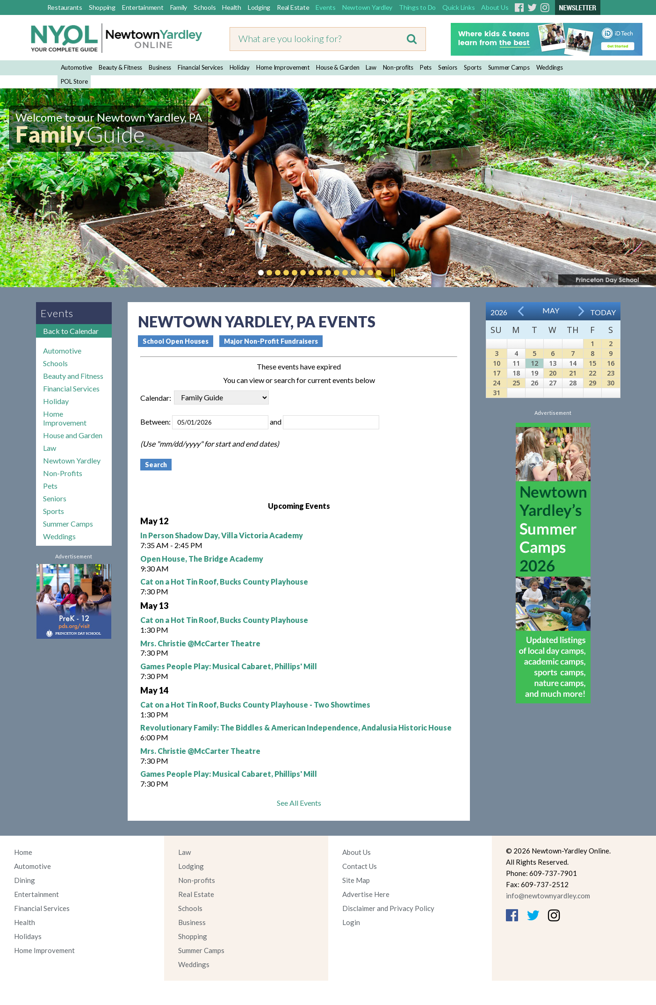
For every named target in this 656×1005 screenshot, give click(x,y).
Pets (426, 67)
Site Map (356, 880)
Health (231, 7)
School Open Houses (176, 341)
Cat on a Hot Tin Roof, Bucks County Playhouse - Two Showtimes (255, 704)
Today (603, 312)
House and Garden (72, 435)
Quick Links (458, 7)
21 (573, 373)
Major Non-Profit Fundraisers (271, 341)
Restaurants (64, 7)
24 (496, 382)
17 (496, 373)
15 (592, 363)
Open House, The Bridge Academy (201, 558)
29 (592, 382)
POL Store (74, 81)
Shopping (102, 7)
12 (534, 363)
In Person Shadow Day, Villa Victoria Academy (221, 535)
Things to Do (417, 7)
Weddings (549, 67)
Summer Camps (509, 67)
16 (610, 363)
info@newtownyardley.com (548, 895)
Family (178, 7)
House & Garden (338, 67)
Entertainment (143, 7)
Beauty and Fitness (73, 375)
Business (160, 67)
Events (326, 7)
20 (552, 373)
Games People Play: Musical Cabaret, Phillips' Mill (228, 666)
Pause (393, 272)
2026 (498, 312)
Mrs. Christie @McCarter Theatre (200, 643)
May (550, 310)
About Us (494, 7)
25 (516, 382)
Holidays (28, 936)
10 (496, 363)
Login (351, 922)
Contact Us (359, 866)
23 (610, 373)
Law (371, 67)
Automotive (77, 67)
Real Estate (293, 7)
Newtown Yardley (367, 7)
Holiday (240, 67)
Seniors (447, 67)
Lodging (259, 7)
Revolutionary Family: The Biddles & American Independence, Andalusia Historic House (296, 727)
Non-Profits (62, 473)
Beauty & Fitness (120, 67)
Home (23, 852)
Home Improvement (283, 67)
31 (496, 392)
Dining (24, 880)
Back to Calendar (71, 330)
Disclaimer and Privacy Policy (388, 908)
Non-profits (398, 67)
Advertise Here (365, 894)
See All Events (299, 802)
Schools (205, 7)
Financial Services (200, 67)
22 (592, 373)
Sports (473, 67)
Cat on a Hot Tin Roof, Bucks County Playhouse (224, 581)
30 (610, 382)
